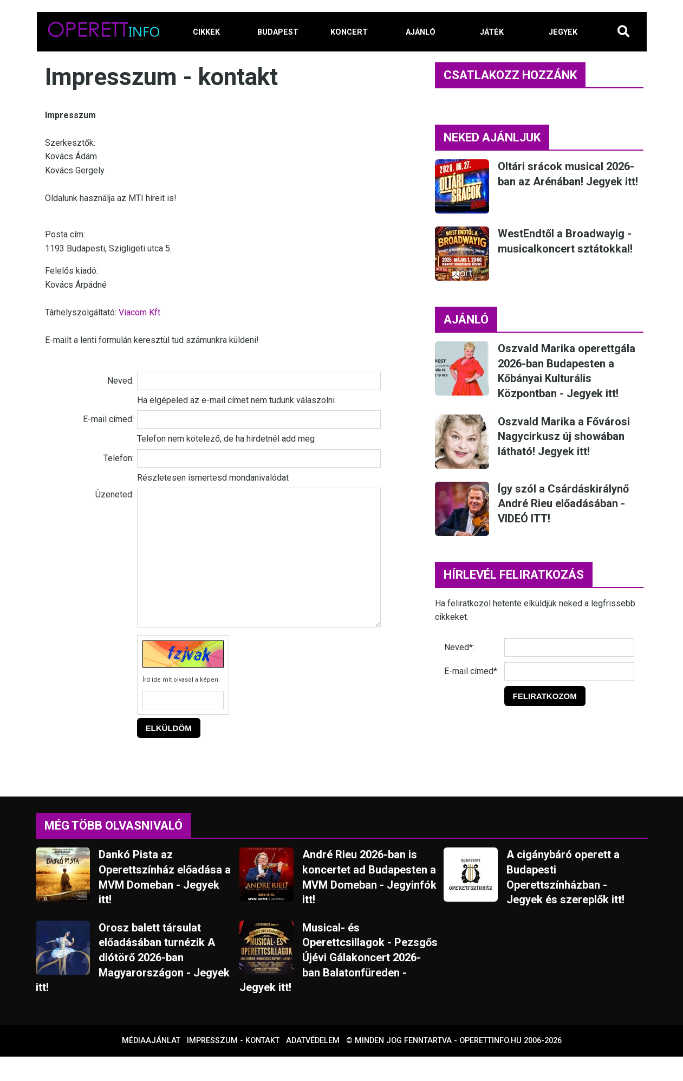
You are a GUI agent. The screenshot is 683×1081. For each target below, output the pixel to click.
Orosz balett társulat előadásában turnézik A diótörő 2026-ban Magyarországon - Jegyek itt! (133, 982)
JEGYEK (563, 32)
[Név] (569, 647)
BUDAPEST (277, 32)
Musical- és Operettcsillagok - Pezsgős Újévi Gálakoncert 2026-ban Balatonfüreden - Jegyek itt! (338, 982)
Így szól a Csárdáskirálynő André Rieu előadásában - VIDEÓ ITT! (563, 503)
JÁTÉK (492, 32)
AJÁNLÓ (420, 32)
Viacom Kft (139, 312)
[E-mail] (569, 671)
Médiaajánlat (151, 1065)
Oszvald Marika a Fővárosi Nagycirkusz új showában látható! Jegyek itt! (564, 436)
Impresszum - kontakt (233, 1065)
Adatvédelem (313, 1065)
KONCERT (349, 32)
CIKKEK (206, 32)
